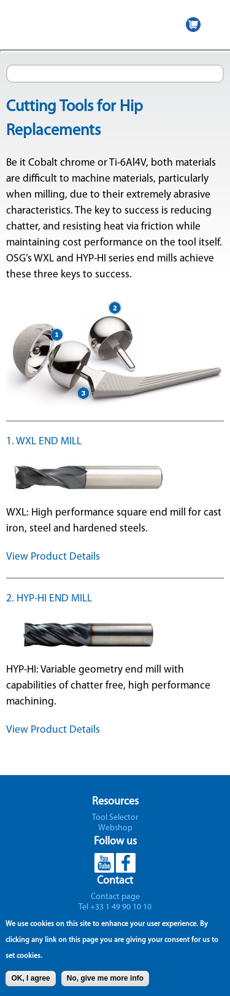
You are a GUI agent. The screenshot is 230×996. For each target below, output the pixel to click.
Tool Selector (115, 818)
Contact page (115, 897)
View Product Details (53, 557)
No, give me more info (105, 982)
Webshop (115, 828)
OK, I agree (30, 982)
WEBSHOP (193, 24)
